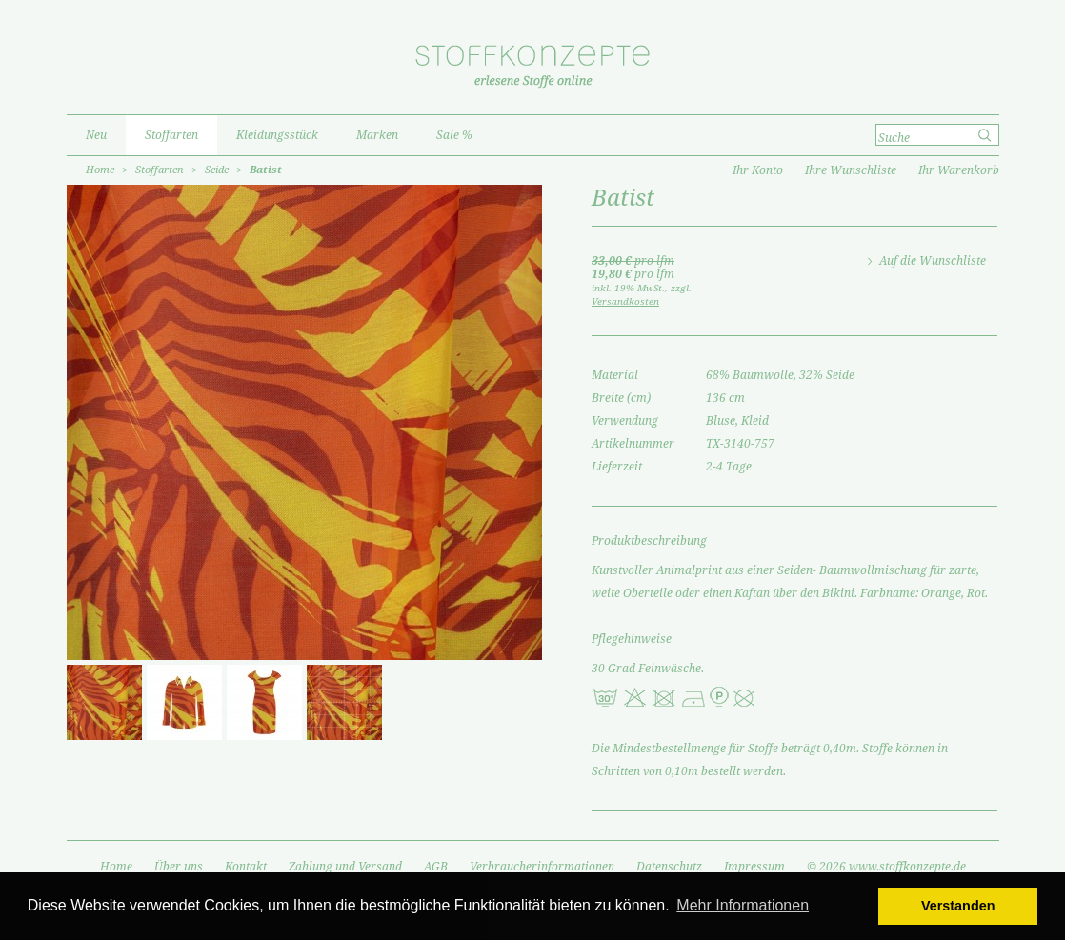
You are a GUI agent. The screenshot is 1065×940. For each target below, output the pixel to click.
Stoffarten (159, 170)
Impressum (754, 866)
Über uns (178, 866)
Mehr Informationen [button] (742, 905)
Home (100, 170)
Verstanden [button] (958, 905)
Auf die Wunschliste (932, 261)
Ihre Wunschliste (850, 170)
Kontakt (246, 866)
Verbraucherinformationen (542, 866)
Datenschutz (669, 866)
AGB (436, 866)
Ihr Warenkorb (958, 170)
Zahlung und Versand (345, 866)
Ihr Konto (758, 170)
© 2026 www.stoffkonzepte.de (886, 866)
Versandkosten (625, 301)
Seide (217, 170)
